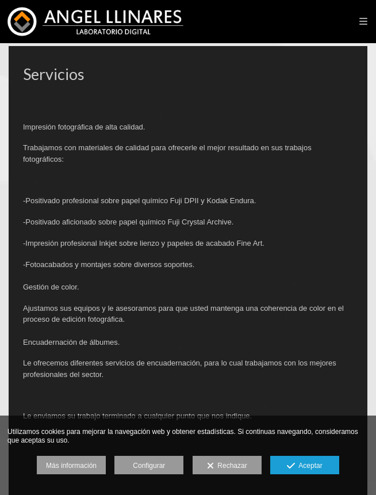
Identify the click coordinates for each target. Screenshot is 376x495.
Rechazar (227, 466)
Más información (71, 466)
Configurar (149, 466)
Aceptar (304, 466)
